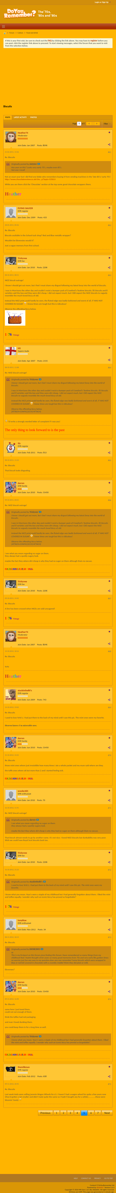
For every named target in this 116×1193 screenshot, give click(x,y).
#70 (109, 755)
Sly (19, 443)
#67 (109, 598)
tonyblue (22, 920)
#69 (109, 707)
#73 (109, 937)
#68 (109, 651)
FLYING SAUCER (25, 208)
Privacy (97, 1178)
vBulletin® (100, 1187)
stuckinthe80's (25, 690)
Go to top (108, 1178)
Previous (45, 1113)
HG (19, 348)
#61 (109, 152)
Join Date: (22, 145)
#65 (109, 460)
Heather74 (23, 132)
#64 (109, 367)
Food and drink (32, 33)
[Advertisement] (60, 76)
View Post (39, 164)
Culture (20, 33)
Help (76, 1178)
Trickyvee (22, 258)
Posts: (39, 145)
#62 (109, 225)
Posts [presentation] (7, 117)
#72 (109, 870)
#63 (109, 275)
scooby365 (23, 791)
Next (107, 1113)
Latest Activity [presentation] (20, 117)
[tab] (7, 117)
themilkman (24, 1067)
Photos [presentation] (33, 117)
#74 (109, 999)
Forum (11, 33)
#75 (109, 1084)
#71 (109, 808)
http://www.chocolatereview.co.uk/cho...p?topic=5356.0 (30, 179)
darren (21, 483)
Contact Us (86, 1178)
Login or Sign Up (103, 2)
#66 (109, 500)
